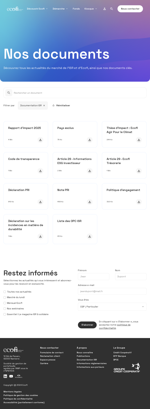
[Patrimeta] (18, 376)
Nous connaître (85, 352)
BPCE (116, 359)
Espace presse (47, 359)
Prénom (82, 270)
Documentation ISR (87, 359)
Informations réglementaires (92, 363)
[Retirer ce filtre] (44, 105)
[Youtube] (11, 376)
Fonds (76, 8)
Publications (83, 356)
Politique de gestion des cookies (21, 395)
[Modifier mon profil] (104, 8)
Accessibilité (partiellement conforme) (24, 402)
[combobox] (33, 105)
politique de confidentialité (115, 326)
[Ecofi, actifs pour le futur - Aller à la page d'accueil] (15, 8)
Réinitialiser (61, 105)
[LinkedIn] (5, 376)
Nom (117, 270)
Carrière (44, 363)
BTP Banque (119, 356)
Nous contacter (128, 8)
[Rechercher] (111, 8)
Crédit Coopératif (122, 352)
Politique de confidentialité (18, 398)
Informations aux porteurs (90, 367)
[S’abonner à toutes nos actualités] (5, 292)
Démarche (60, 8)
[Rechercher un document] (75, 93)
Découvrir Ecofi (37, 8)
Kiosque (91, 8)
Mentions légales (13, 391)
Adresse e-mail (86, 285)
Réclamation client (50, 356)
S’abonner (85, 324)
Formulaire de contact (51, 352)
